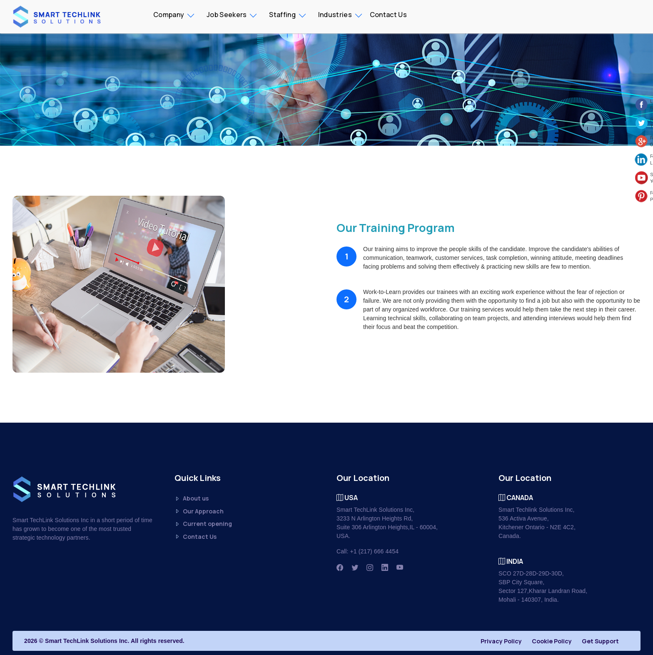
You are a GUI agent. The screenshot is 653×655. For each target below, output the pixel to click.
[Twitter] (354, 568)
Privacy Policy (501, 641)
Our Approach (199, 511)
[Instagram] (369, 568)
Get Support (600, 641)
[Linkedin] (384, 568)
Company (168, 14)
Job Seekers (227, 14)
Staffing (282, 14)
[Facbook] (339, 568)
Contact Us (388, 14)
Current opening (203, 524)
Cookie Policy (552, 641)
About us (191, 498)
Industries (335, 14)
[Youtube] (400, 568)
